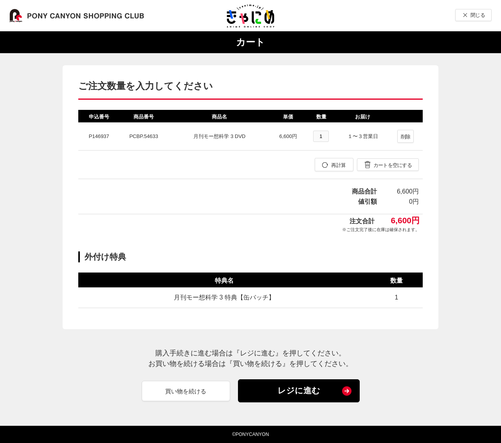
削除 (406, 137)
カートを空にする (392, 165)
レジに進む (299, 390)
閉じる (477, 15)
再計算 (338, 165)
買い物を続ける (185, 391)
